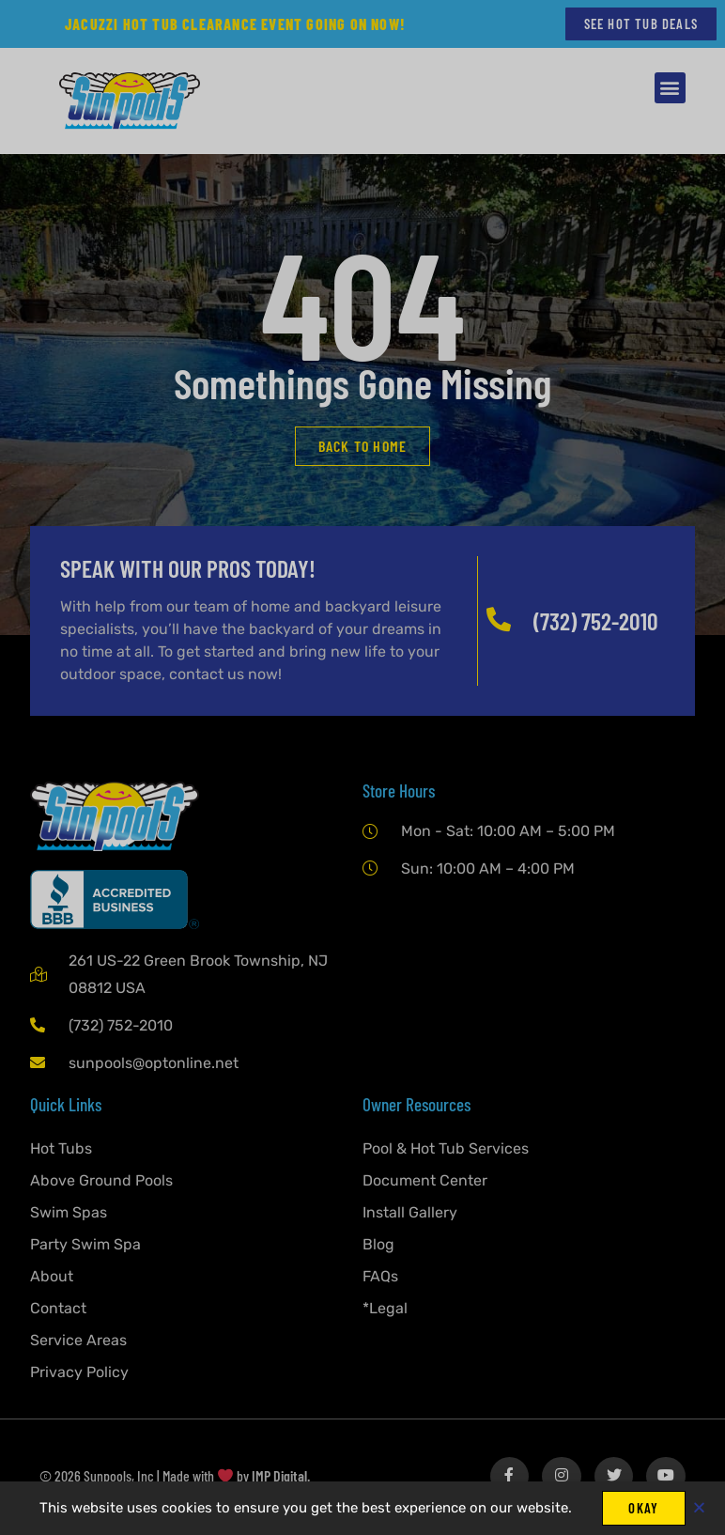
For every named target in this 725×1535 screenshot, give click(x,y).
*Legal (385, 1309)
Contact (58, 1309)
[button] (670, 88)
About (51, 1277)
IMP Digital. (281, 1477)
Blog (378, 1245)
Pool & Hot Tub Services (445, 1149)
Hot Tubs (61, 1149)
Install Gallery (409, 1213)
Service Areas (78, 1341)
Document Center (424, 1181)
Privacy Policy (79, 1373)
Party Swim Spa (85, 1245)
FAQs (380, 1277)
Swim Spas (68, 1213)
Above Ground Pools (101, 1181)
